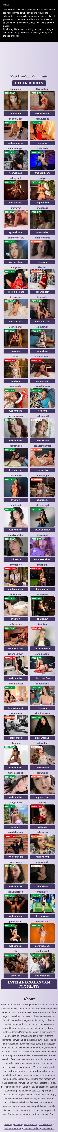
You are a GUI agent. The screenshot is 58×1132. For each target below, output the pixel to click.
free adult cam (42, 173)
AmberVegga (42, 475)
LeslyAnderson (15, 892)
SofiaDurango (42, 119)
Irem (15, 356)
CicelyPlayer (15, 862)
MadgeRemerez (42, 237)
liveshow (15, 500)
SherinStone (42, 921)
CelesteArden (15, 119)
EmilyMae (16, 267)
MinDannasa (42, 683)
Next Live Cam (20, 76)
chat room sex (15, 589)
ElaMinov (15, 743)
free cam (42, 262)
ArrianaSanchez (42, 356)
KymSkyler (42, 297)
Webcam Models (32, 1128)
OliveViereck (42, 862)
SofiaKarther (15, 624)
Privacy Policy (30, 1124)
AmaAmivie (15, 386)
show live (16, 975)
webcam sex (15, 529)
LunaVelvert (15, 208)
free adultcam (42, 113)
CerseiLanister (42, 892)
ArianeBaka (42, 208)
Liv (15, 951)
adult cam (16, 113)
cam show (42, 351)
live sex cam (15, 470)
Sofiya (42, 178)
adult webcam (42, 738)
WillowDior (42, 743)
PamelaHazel (15, 921)
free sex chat (15, 202)
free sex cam (42, 440)
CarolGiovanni (42, 654)
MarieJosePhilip (16, 773)
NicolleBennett (15, 832)
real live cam (42, 856)
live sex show (16, 262)
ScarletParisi (15, 327)
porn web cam (42, 946)
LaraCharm (42, 564)
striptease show (42, 559)
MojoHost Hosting (13, 1128)
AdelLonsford (42, 951)
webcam (42, 827)
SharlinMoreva (42, 713)
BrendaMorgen (15, 148)
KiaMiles (42, 267)
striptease (16, 559)
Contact (18, 1124)
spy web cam (15, 232)
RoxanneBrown (15, 654)
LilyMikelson (42, 89)
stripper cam (42, 202)
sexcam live (42, 470)
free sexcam (42, 916)
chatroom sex (42, 321)
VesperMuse (15, 713)
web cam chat (16, 856)
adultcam (15, 381)
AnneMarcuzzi (16, 683)
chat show (42, 619)
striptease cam (15, 648)
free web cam (16, 173)
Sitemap (8, 1124)
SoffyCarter (42, 148)
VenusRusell (16, 446)
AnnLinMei (16, 505)
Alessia (42, 802)
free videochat (15, 708)
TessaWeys (15, 297)
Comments (40, 76)
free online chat (16, 292)
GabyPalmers (15, 802)
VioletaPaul (15, 594)
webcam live (15, 411)
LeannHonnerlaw (15, 237)
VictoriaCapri (42, 505)
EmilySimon (42, 327)
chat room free (42, 678)
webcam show (15, 143)
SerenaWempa (16, 416)
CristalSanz (42, 535)
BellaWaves (42, 832)
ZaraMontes (16, 564)
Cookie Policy (45, 1124)
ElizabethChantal (42, 446)
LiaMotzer (42, 624)
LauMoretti (15, 89)
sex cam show (42, 529)
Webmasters (47, 1128)
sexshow (42, 143)
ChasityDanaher (16, 535)
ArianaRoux (42, 594)
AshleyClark (15, 178)
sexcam (16, 351)
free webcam (42, 767)
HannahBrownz (42, 386)
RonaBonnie (15, 475)
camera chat (42, 232)
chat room (42, 500)
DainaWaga (42, 773)
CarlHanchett (42, 416)
